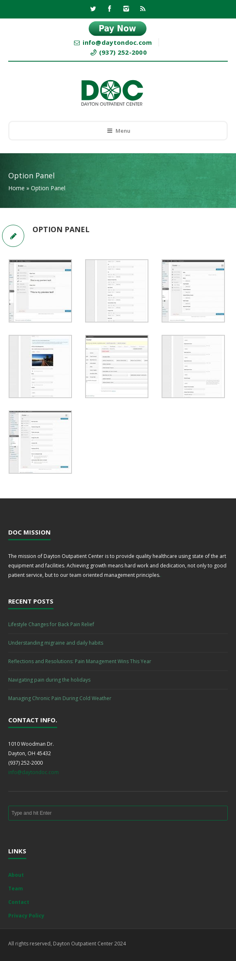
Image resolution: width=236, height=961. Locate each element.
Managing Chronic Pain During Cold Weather (59, 698)
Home (16, 188)
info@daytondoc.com (33, 772)
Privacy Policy (26, 915)
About (16, 874)
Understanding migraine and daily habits (55, 642)
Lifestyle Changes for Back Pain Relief (51, 624)
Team (15, 888)
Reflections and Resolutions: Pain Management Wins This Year (79, 661)
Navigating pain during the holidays (49, 679)
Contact (18, 902)
